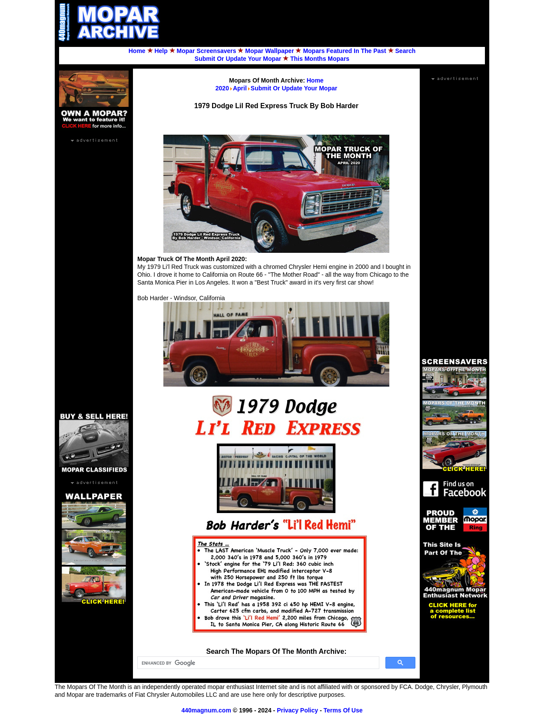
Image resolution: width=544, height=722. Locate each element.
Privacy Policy (297, 710)
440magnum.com (206, 710)
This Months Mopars (319, 58)
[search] (257, 663)
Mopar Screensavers (206, 50)
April (240, 88)
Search (405, 50)
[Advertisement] (328, 22)
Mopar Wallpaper (269, 50)
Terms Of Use (343, 710)
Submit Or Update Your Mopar (238, 58)
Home (137, 50)
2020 (222, 88)
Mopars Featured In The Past (344, 50)
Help (160, 50)
